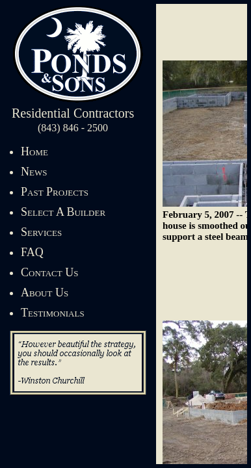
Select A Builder (63, 211)
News (34, 171)
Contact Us (49, 272)
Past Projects (54, 191)
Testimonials (53, 312)
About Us (44, 292)
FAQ (32, 252)
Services (41, 232)
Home (34, 151)
